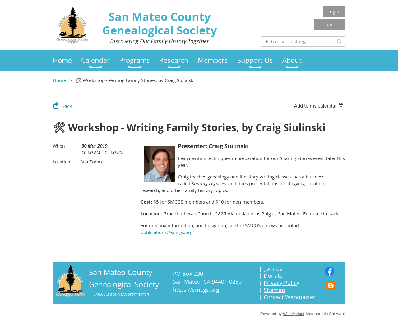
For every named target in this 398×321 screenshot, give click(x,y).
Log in (333, 11)
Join (330, 24)
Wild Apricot (293, 313)
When (59, 146)
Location (61, 162)
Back (67, 106)
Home (59, 80)
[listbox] (319, 106)
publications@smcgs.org (166, 232)
